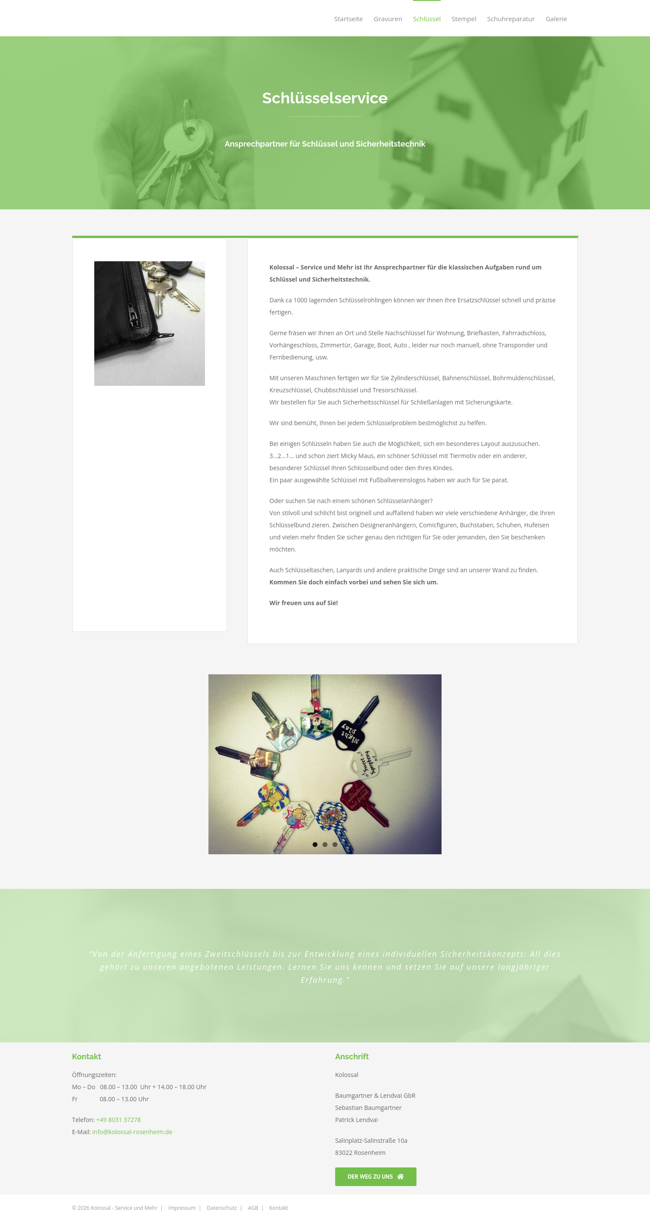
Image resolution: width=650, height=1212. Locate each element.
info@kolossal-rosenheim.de (132, 1132)
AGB (253, 1195)
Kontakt (278, 1195)
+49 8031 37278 (118, 1120)
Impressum (181, 1195)
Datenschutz (222, 1195)
